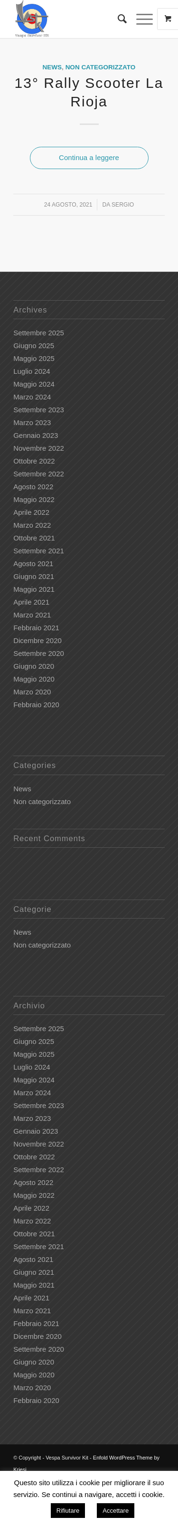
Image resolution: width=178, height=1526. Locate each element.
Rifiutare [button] (67, 1510)
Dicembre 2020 (37, 640)
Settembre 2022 (38, 474)
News (52, 67)
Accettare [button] (116, 1510)
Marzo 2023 (32, 422)
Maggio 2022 (34, 499)
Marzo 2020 (32, 692)
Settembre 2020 (38, 653)
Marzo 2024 (32, 397)
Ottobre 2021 (34, 538)
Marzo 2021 (32, 615)
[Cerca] (117, 19)
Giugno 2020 (33, 666)
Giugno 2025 (33, 345)
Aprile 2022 (31, 512)
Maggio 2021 (34, 589)
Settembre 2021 (38, 551)
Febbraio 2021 (36, 628)
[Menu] (140, 19)
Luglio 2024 (31, 371)
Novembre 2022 (38, 448)
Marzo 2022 (32, 525)
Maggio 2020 (34, 679)
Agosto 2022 (33, 487)
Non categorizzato (101, 67)
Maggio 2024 (34, 384)
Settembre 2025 (38, 333)
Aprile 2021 (31, 602)
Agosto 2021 (33, 563)
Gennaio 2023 (35, 435)
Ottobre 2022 (34, 461)
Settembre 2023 (38, 410)
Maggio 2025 (34, 358)
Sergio (123, 204)
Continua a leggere (89, 157)
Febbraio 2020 (36, 705)
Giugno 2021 (33, 576)
